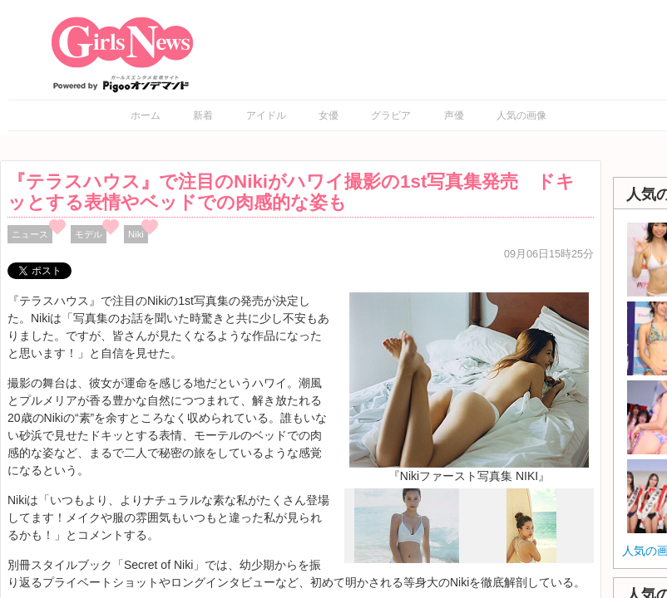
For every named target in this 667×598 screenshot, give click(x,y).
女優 (328, 115)
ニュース (30, 234)
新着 (203, 115)
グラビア (391, 115)
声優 (454, 115)
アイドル (266, 115)
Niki (136, 234)
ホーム (146, 115)
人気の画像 (521, 115)
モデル (88, 234)
